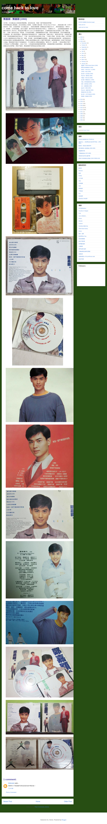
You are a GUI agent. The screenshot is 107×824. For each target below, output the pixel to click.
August (83, 49)
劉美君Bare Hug (82, 236)
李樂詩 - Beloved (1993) (87, 77)
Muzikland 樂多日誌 (83, 226)
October (83, 45)
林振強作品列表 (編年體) (84, 155)
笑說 (80, 180)
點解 (80, 173)
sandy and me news (83, 27)
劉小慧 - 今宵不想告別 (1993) (88, 94)
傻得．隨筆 (81, 233)
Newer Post (7, 801)
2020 (81, 41)
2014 (81, 109)
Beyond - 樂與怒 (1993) (86, 75)
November (84, 43)
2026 (81, 37)
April (82, 57)
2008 (81, 115)
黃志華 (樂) (81, 259)
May (82, 55)
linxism (80, 218)
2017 (81, 103)
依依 (80, 185)
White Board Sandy (83, 228)
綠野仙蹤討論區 (82, 248)
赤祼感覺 (81, 183)
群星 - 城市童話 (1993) (86, 83)
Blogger (64, 820)
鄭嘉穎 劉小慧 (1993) (86, 92)
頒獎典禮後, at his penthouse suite (87, 256)
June (82, 53)
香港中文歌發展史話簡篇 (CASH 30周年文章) (89, 158)
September (84, 47)
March (83, 59)
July (82, 51)
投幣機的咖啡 (82, 243)
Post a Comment (11, 792)
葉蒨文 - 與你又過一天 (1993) (88, 69)
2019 (81, 99)
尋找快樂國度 (82, 238)
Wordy (80, 231)
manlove (81, 223)
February (83, 61)
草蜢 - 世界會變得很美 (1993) (88, 81)
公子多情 (81, 178)
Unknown (11, 783)
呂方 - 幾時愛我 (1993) (86, 86)
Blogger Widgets (86, 130)
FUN (80, 213)
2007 (81, 117)
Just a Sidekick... (83, 216)
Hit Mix (80, 175)
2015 (81, 107)
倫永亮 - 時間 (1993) (86, 88)
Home (38, 801)
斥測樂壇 (81, 246)
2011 (81, 111)
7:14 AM (10, 788)
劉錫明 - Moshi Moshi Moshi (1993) (89, 65)
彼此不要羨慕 (82, 241)
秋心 (80, 193)
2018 (81, 101)
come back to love (20, 7)
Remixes (81, 170)
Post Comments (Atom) (42, 807)
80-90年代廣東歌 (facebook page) (87, 22)
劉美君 (80, 168)
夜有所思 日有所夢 (83, 198)
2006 (81, 120)
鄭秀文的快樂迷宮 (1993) (87, 67)
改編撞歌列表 (82, 150)
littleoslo (80, 221)
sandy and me (82, 24)
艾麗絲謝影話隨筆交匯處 (84, 251)
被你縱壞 (81, 196)
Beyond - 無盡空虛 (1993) (87, 90)
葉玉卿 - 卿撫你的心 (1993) (87, 79)
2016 (81, 105)
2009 (81, 113)
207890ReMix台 (82, 208)
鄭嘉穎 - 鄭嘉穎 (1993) (86, 96)
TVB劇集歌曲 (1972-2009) (85, 153)
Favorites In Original (83, 210)
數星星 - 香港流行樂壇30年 (85, 145)
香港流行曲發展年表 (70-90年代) (86, 139)
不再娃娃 (81, 191)
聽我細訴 (81, 188)
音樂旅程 (81, 254)
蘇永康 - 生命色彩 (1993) (87, 73)
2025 (81, 39)
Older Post (68, 801)
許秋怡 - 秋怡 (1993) (86, 71)
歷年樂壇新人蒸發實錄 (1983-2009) (87, 148)
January (83, 63)
